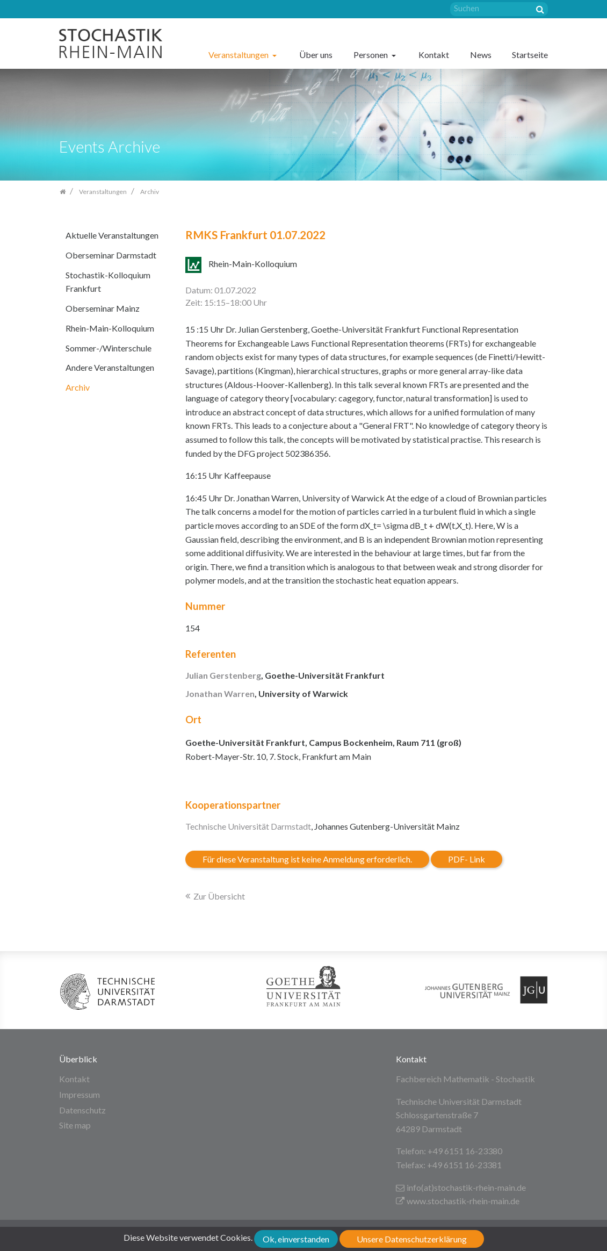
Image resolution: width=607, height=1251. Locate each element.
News (481, 54)
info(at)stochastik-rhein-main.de (461, 1187)
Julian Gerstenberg (223, 675)
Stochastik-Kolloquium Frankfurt (108, 282)
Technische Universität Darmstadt (248, 826)
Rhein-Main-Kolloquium (110, 328)
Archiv (78, 387)
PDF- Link (466, 859)
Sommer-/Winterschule (108, 348)
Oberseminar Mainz (103, 308)
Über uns (316, 54)
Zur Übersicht (219, 896)
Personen (371, 54)
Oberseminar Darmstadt (111, 255)
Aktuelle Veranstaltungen (112, 235)
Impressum (79, 1094)
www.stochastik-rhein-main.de (457, 1201)
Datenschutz (82, 1110)
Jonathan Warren (220, 693)
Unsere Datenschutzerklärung (412, 1239)
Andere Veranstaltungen (110, 367)
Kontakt (433, 54)
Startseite (530, 54)
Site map (75, 1125)
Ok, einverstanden (296, 1239)
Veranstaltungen (239, 54)
